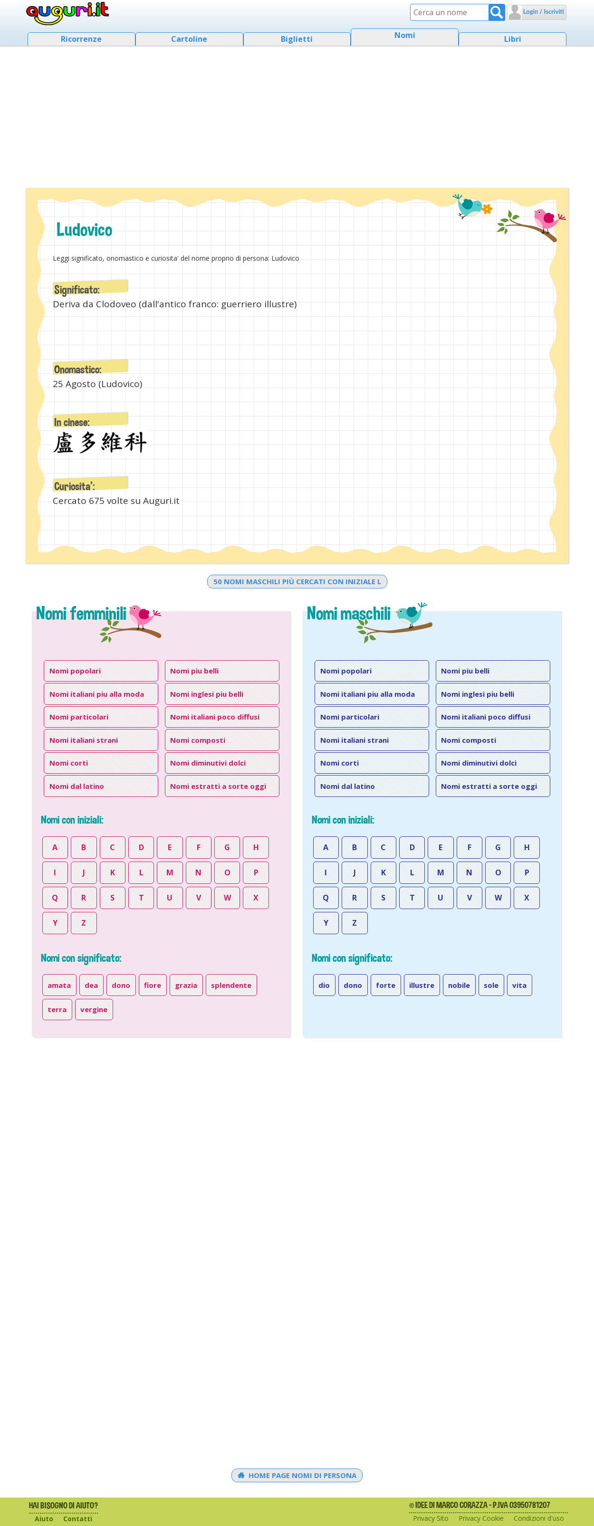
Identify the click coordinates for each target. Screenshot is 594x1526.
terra (57, 1009)
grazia (186, 985)
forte (385, 985)
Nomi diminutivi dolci (208, 763)
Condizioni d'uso (539, 1518)
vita (519, 985)
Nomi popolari (75, 670)
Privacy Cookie (481, 1518)
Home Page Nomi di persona (297, 1475)
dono (121, 985)
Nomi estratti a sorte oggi (218, 786)
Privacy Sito (431, 1518)
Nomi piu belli (194, 670)
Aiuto (44, 1518)
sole (491, 985)
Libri (512, 39)
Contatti (77, 1518)
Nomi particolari (78, 716)
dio (324, 985)
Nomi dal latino (76, 786)
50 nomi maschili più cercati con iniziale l (297, 581)
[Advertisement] (297, 113)
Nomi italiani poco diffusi (214, 716)
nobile (459, 985)
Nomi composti (197, 740)
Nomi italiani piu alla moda (96, 694)
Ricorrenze (81, 39)
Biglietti (297, 39)
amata (59, 985)
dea (91, 985)
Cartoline (189, 39)
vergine (93, 1009)
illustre (421, 985)
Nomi (404, 35)
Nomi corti (68, 763)
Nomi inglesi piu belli (206, 694)
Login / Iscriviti (543, 11)
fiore (152, 985)
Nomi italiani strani (83, 740)
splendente (231, 985)
